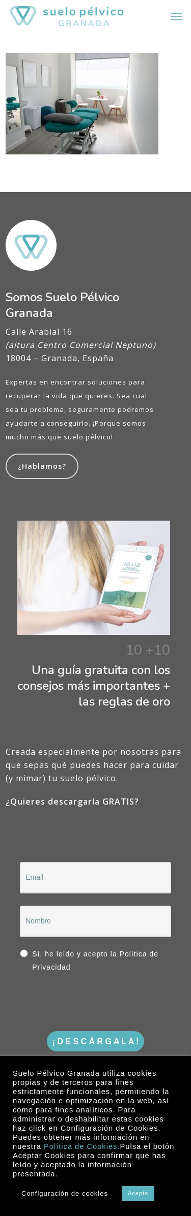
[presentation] (82, 999)
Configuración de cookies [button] (64, 1193)
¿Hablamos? (42, 466)
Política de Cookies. (82, 1146)
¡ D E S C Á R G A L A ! (95, 1041)
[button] (176, 16)
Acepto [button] (138, 1193)
